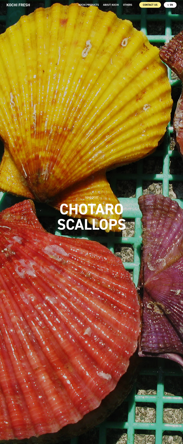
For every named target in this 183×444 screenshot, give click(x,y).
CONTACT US (150, 5)
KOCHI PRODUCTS (88, 5)
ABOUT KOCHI (111, 5)
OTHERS (127, 5)
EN (170, 5)
